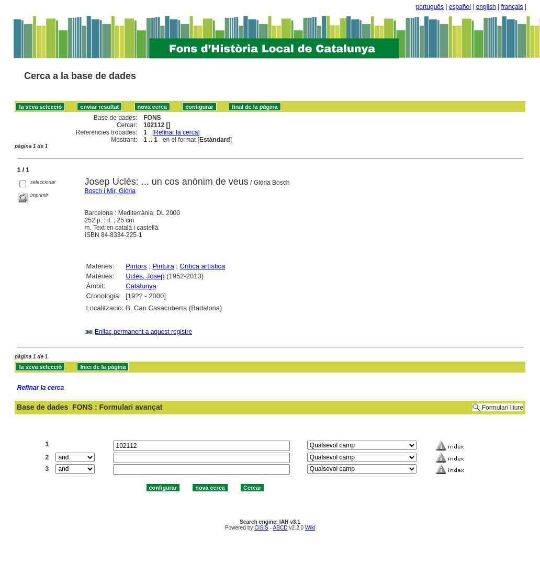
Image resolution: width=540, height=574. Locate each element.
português (430, 6)
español (460, 6)
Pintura (163, 266)
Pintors (136, 266)
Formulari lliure (502, 407)
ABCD (280, 528)
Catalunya (141, 286)
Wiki (310, 528)
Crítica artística (203, 266)
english (486, 6)
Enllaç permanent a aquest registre (143, 331)
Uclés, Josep (145, 276)
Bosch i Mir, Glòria (110, 191)
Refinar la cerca (176, 132)
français (512, 6)
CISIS (261, 528)
